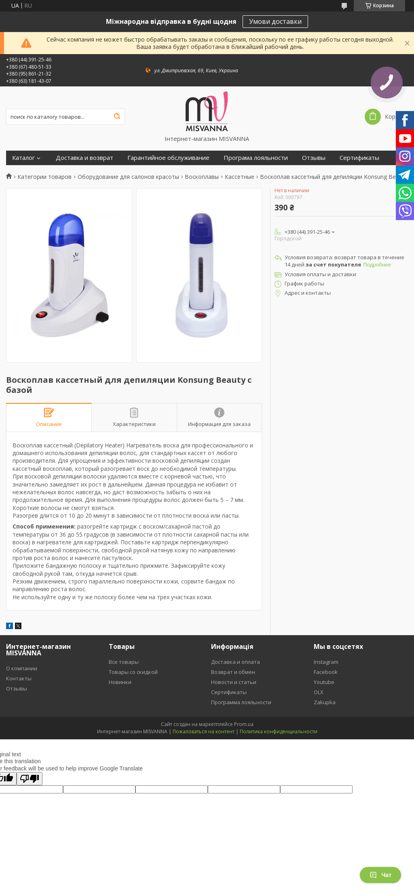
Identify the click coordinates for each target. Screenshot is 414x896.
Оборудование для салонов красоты (128, 176)
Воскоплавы (202, 176)
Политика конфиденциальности (278, 731)
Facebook (326, 672)
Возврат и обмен (233, 672)
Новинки (120, 682)
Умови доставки (275, 21)
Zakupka (325, 702)
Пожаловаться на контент (203, 731)
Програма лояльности (256, 158)
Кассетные (239, 176)
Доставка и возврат (84, 158)
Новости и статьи (233, 682)
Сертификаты (359, 158)
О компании (21, 668)
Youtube (324, 682)
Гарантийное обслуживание (168, 158)
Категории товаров (44, 176)
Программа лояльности (241, 702)
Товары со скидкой (133, 672)
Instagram (326, 661)
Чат (380, 875)
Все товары (124, 661)
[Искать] (117, 117)
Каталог (23, 158)
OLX (318, 692)
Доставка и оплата (235, 661)
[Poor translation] (29, 778)
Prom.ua (243, 724)
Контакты (19, 678)
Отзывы (313, 158)
